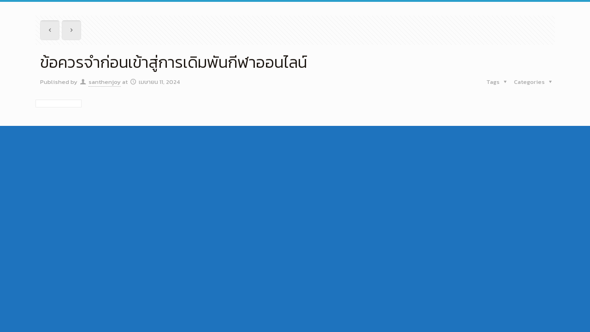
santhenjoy (104, 81)
